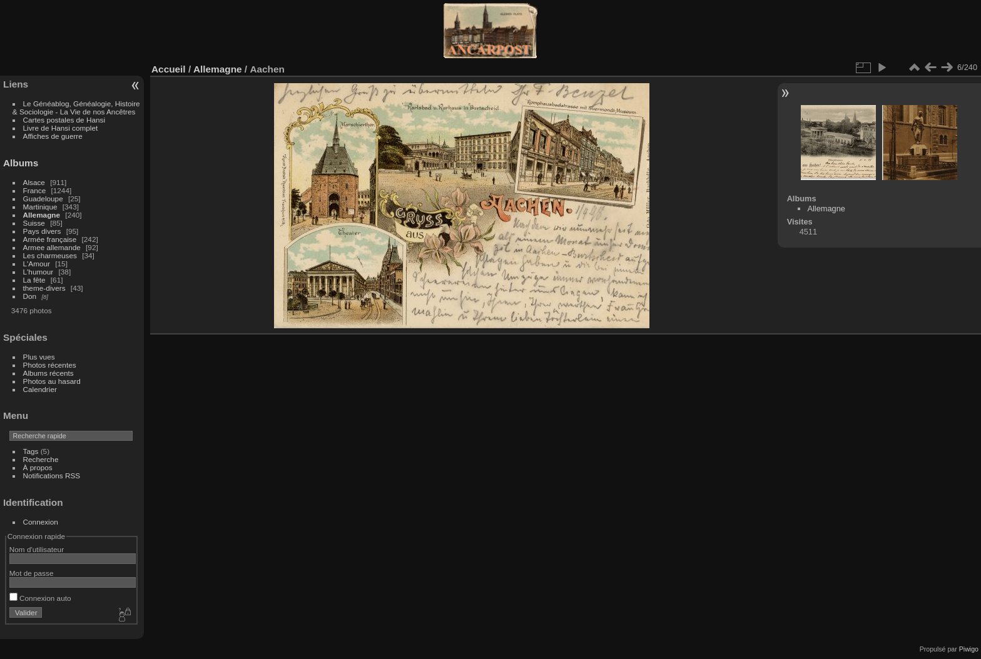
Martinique (40, 207)
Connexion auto (40, 598)
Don (30, 296)
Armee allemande (52, 247)
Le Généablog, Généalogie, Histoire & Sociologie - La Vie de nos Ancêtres (76, 107)
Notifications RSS (52, 475)
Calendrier (40, 389)
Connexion (40, 522)
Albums (20, 163)
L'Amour (36, 263)
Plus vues (39, 357)
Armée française (50, 239)
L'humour (38, 272)
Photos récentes (49, 365)
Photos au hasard (52, 381)
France (34, 190)
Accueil (168, 69)
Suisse (34, 223)
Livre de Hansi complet (60, 128)
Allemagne (42, 215)
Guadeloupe (43, 198)
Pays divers (42, 231)
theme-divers (44, 288)
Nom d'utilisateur (36, 549)
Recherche (41, 459)
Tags (31, 451)
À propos (38, 467)
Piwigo (968, 649)
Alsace (34, 182)
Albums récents (48, 373)
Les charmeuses (50, 255)
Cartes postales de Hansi (64, 120)
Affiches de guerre (53, 136)
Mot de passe (31, 573)
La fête (34, 280)
